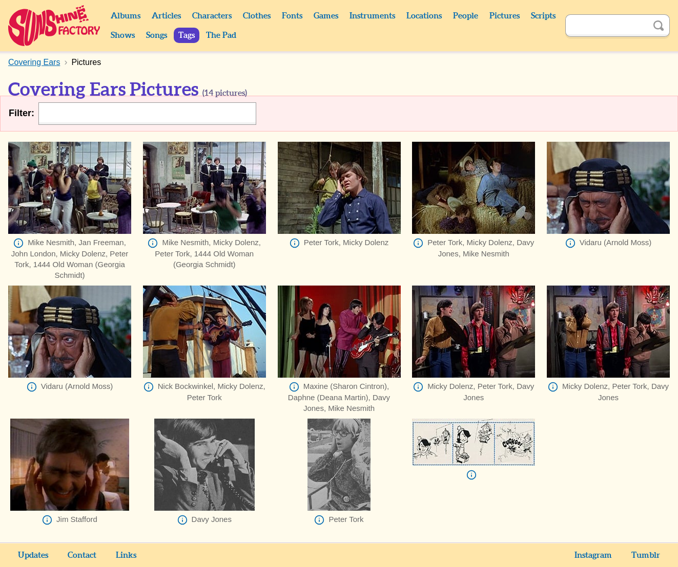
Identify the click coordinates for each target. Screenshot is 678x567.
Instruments (372, 16)
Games (326, 16)
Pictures (504, 16)
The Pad (221, 35)
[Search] (606, 25)
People (465, 16)
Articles (166, 16)
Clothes (257, 16)
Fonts (292, 16)
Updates (33, 555)
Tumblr (645, 555)
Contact (82, 555)
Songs (156, 35)
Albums (125, 16)
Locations (424, 16)
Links (126, 555)
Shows (123, 35)
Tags (186, 35)
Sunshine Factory (54, 25)
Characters (212, 16)
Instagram (593, 555)
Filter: (21, 113)
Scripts (543, 16)
